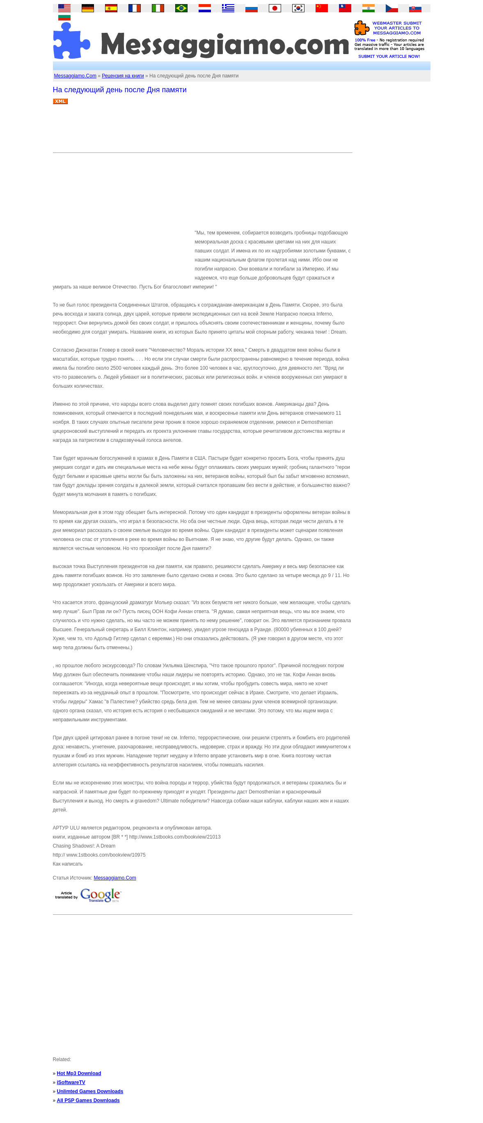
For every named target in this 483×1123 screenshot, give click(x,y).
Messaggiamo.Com (75, 76)
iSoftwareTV (71, 1082)
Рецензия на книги (123, 76)
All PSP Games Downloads (88, 1100)
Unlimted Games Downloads (90, 1091)
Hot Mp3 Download (79, 1073)
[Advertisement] (202, 131)
